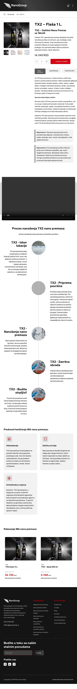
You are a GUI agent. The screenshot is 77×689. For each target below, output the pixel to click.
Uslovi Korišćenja (59, 620)
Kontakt (56, 614)
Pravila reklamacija (60, 623)
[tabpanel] (56, 100)
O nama (56, 607)
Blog (55, 611)
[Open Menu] (72, 5)
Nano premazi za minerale (38, 617)
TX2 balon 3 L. (11, 567)
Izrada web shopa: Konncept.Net (62, 679)
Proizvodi (11, 14)
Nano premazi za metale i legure (40, 612)
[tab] (40, 71)
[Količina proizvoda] (42, 61)
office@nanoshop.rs (11, 625)
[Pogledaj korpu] (68, 5)
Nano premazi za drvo (40, 607)
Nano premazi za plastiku (37, 622)
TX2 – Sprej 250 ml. (49, 567)
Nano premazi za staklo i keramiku (40, 633)
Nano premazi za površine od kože (38, 628)
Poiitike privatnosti (60, 617)
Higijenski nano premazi (40, 604)
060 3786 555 (9, 621)
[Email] (18, 652)
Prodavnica (57, 604)
